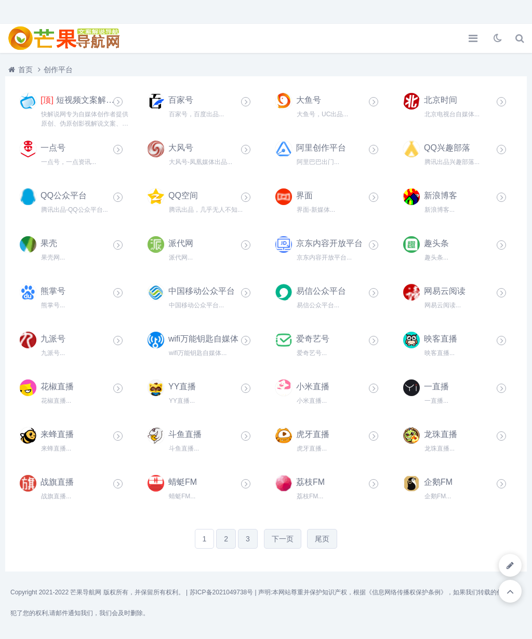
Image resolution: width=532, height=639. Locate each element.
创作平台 (58, 69)
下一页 (283, 539)
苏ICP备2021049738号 (222, 592)
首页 (25, 69)
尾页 (322, 539)
